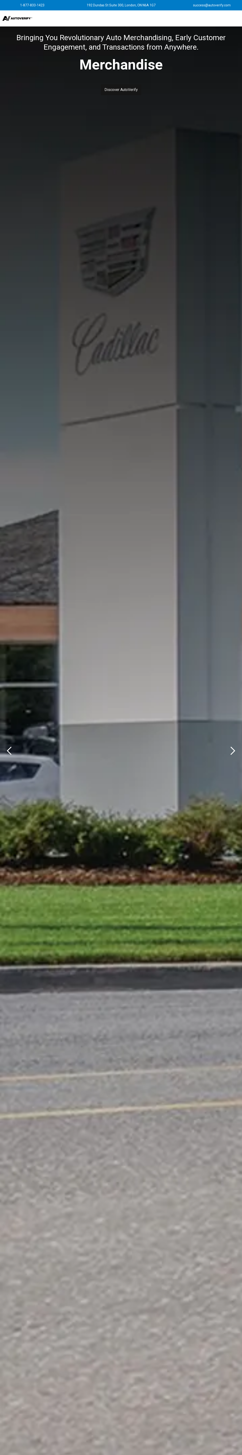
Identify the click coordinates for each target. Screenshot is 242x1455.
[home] (17, 18)
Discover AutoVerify (121, 89)
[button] (148, 18)
